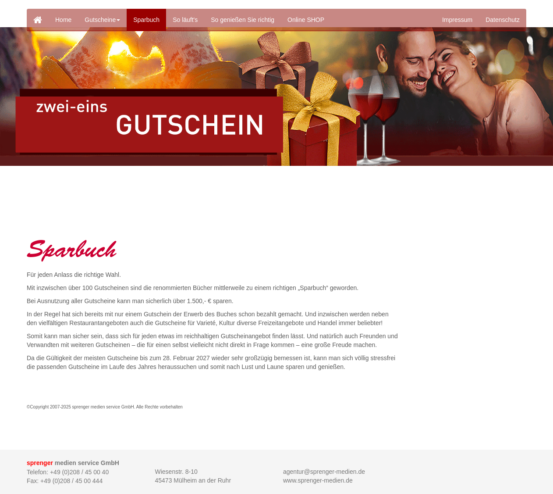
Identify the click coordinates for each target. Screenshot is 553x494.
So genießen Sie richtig (242, 19)
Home (63, 19)
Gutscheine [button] (102, 19)
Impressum (457, 19)
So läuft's (185, 19)
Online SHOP (305, 19)
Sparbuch (146, 19)
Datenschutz (503, 19)
